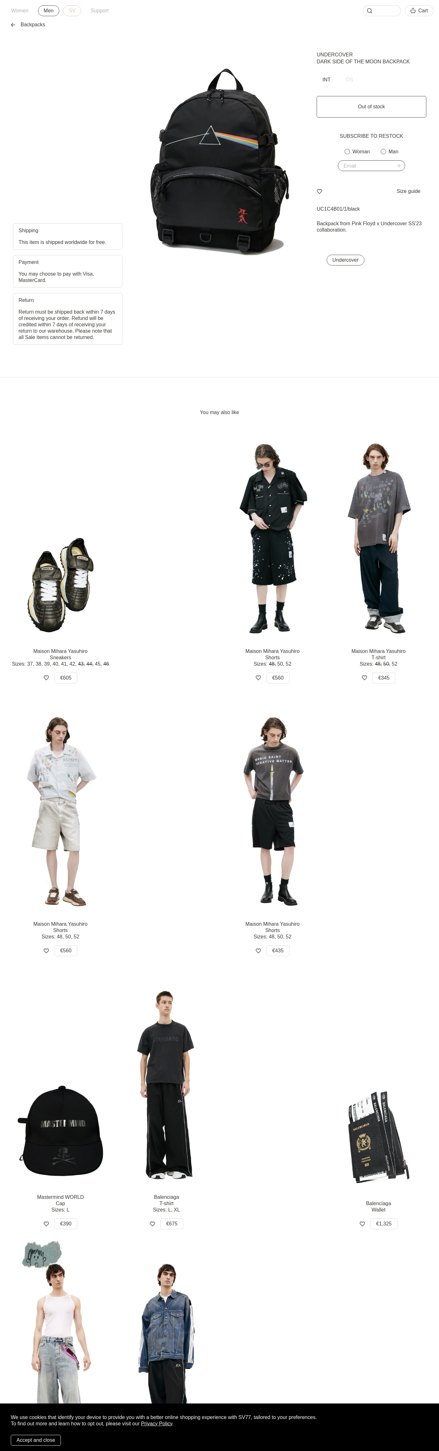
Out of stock (371, 106)
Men (49, 10)
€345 (384, 678)
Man (393, 151)
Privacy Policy (156, 1423)
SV (72, 10)
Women (20, 10)
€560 (278, 678)
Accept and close (35, 1440)
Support (99, 10)
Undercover (335, 54)
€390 (66, 1223)
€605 (66, 678)
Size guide (409, 191)
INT (326, 79)
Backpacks (28, 24)
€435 (278, 950)
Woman (361, 151)
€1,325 (384, 1223)
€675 (172, 1223)
